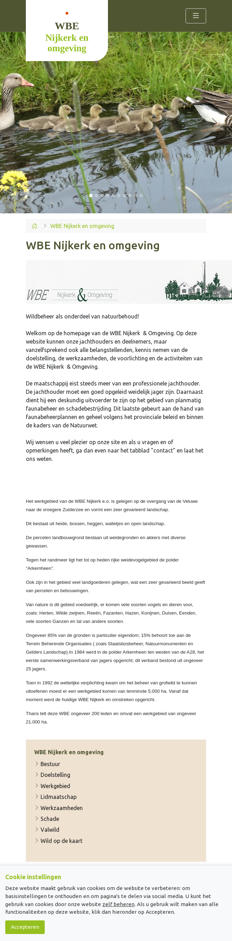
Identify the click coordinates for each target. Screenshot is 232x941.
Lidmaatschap (55, 797)
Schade (46, 819)
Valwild (46, 830)
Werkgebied (52, 786)
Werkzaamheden (58, 808)
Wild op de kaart (58, 841)
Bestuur (47, 764)
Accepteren (25, 927)
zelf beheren (118, 904)
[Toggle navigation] (196, 15)
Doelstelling (52, 775)
